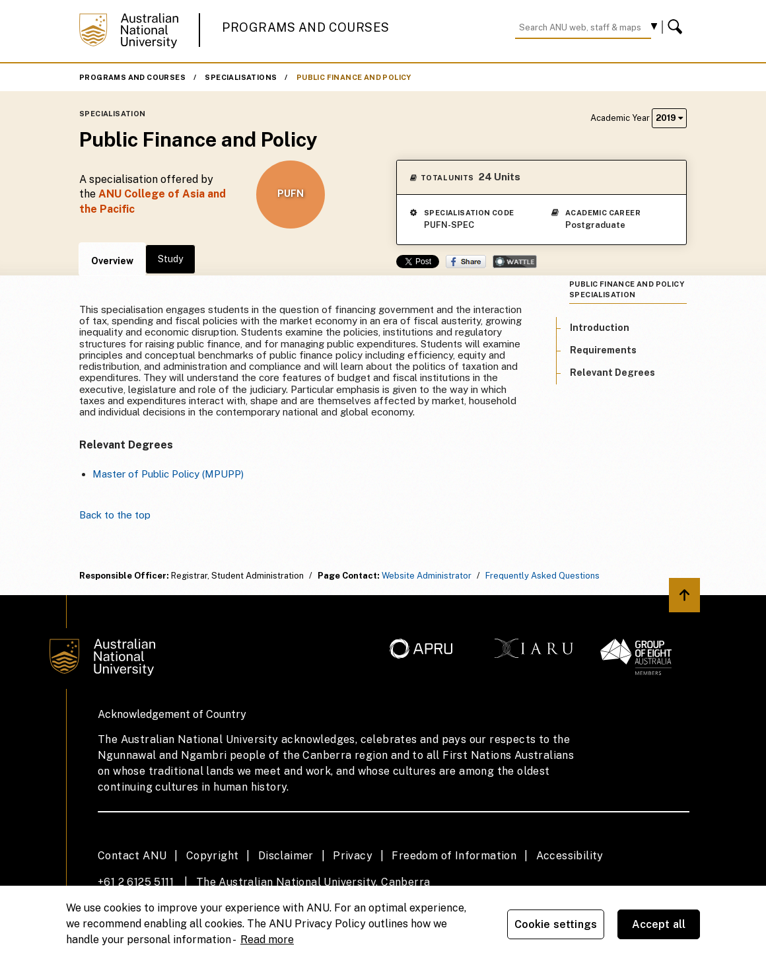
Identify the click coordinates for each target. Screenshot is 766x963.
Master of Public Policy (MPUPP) (168, 474)
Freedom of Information (454, 855)
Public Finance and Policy (353, 77)
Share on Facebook (466, 261)
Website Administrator (426, 576)
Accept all (659, 924)
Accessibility (570, 855)
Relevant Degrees (612, 372)
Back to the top (115, 514)
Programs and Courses (306, 27)
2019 (669, 118)
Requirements (603, 350)
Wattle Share (515, 261)
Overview (112, 261)
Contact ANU (132, 855)
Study (170, 259)
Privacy (352, 855)
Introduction (599, 327)
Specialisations (241, 77)
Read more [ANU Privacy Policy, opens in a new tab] (267, 939)
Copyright (212, 855)
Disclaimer (286, 855)
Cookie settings (555, 924)
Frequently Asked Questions (542, 576)
